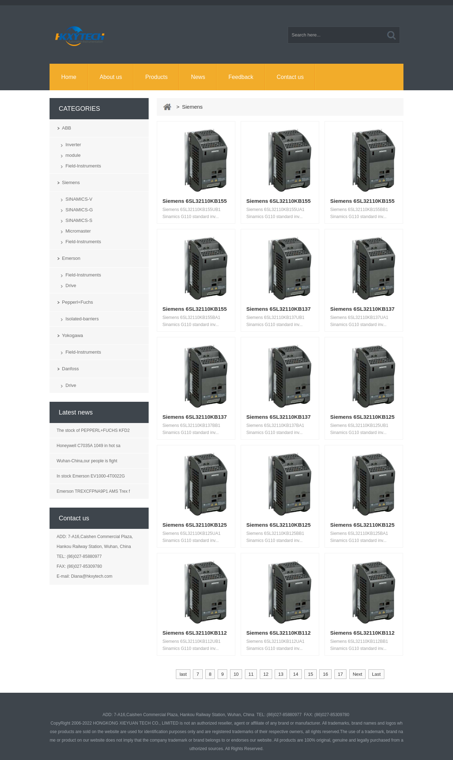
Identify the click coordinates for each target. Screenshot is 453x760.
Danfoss (70, 368)
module (73, 155)
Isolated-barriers (82, 318)
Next (357, 674)
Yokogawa (72, 335)
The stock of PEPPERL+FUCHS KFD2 (93, 430)
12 (265, 674)
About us (111, 77)
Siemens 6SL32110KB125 (362, 417)
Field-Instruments (83, 165)
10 (236, 674)
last (183, 674)
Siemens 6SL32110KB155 (194, 201)
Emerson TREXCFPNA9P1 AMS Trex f (93, 491)
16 (325, 674)
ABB (66, 128)
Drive (70, 285)
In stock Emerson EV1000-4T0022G (91, 476)
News (198, 77)
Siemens (71, 182)
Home (68, 77)
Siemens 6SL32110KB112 (194, 633)
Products (156, 77)
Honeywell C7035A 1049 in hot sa (88, 445)
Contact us (290, 77)
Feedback (241, 77)
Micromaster (78, 231)
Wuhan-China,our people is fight (87, 460)
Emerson (71, 258)
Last (376, 674)
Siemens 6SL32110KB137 (278, 309)
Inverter (73, 144)
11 (250, 674)
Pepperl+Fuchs (77, 302)
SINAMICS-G (79, 209)
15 (310, 674)
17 (340, 674)
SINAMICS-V (78, 199)
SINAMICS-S (78, 220)
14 (295, 674)
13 (280, 674)
